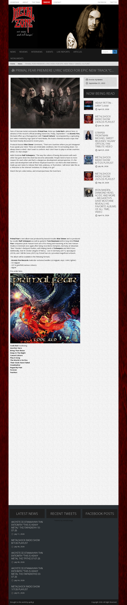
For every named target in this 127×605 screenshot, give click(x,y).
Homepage (14, 2)
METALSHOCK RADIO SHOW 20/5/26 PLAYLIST (105, 176)
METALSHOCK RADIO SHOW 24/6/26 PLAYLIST (105, 119)
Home (12, 64)
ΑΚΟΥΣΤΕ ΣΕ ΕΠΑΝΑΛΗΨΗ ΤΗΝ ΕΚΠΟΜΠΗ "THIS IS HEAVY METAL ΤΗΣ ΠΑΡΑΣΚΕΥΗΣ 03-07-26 (27, 572)
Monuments (16, 58)
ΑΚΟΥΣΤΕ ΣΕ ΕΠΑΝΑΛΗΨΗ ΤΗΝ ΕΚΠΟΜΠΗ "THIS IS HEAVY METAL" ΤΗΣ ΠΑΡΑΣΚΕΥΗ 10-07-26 (27, 526)
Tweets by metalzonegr (63, 520)
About (25, 2)
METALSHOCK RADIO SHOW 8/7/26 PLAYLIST (104, 160)
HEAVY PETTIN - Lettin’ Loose (103, 104)
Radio (46, 2)
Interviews (36, 51)
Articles (77, 51)
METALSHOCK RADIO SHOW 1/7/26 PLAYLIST (25, 588)
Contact (57, 2)
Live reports (63, 51)
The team (36, 2)
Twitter (113, 2)
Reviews (23, 51)
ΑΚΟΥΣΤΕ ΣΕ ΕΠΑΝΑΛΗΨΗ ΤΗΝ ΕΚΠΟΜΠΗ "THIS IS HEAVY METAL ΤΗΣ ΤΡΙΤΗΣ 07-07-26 (27, 555)
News (13, 51)
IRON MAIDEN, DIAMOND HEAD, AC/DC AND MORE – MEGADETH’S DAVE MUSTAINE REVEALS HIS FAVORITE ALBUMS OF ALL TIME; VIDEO (105, 201)
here (59, 171)
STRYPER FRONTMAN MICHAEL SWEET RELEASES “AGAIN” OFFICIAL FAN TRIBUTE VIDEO (105, 139)
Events (49, 51)
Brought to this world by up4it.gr (22, 602)
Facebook (102, 2)
